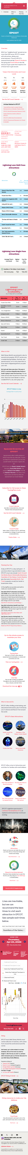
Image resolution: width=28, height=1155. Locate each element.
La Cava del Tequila (8, 1072)
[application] (14, 1001)
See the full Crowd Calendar (12, 99)
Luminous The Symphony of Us (11, 810)
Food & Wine (14, 62)
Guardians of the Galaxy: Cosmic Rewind (13, 577)
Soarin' (3, 373)
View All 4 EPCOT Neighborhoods (14, 888)
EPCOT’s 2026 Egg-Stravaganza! (13, 117)
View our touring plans (14, 662)
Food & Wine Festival (15, 468)
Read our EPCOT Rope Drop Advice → (11, 625)
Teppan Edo (6, 1063)
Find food (14, 1123)
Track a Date (14, 537)
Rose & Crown (6, 1065)
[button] (26, 12)
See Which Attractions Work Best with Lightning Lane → (11, 613)
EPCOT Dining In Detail (9, 1076)
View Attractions (14, 856)
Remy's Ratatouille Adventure (17, 575)
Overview (6, 12)
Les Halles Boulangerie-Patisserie (12, 1068)
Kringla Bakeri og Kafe (9, 1067)
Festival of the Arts (10, 472)
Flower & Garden (20, 60)
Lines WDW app (21, 875)
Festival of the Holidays (13, 470)
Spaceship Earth (15, 579)
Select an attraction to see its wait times (13, 926)
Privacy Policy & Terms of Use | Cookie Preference (12, 1150)
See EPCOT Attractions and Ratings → (11, 602)
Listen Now (7, 1146)
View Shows (14, 880)
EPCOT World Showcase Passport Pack (14, 111)
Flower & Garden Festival (18, 466)
